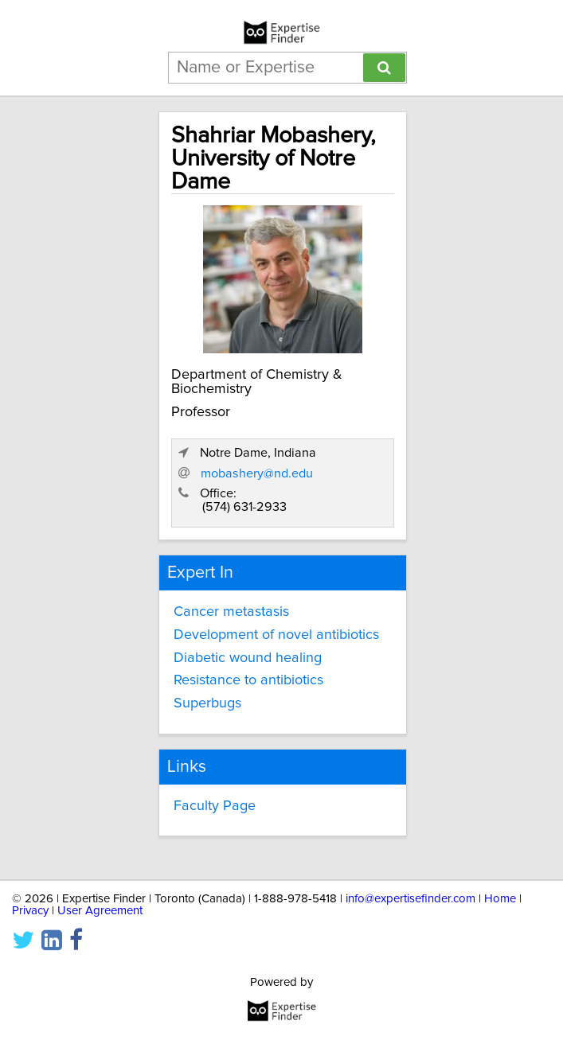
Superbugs (207, 703)
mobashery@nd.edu (257, 473)
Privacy (30, 911)
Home (500, 899)
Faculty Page (215, 806)
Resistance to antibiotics (248, 680)
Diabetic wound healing (248, 658)
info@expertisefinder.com (410, 899)
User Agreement (100, 911)
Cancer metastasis (231, 612)
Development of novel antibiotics (276, 635)
